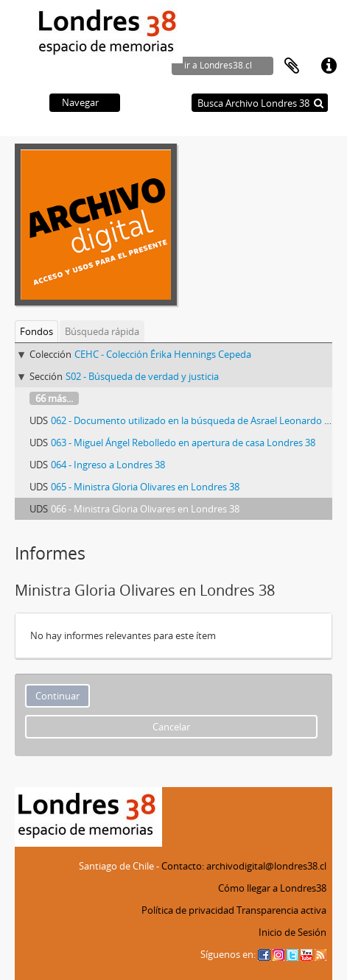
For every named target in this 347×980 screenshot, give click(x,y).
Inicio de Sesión (292, 932)
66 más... (54, 398)
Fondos (36, 331)
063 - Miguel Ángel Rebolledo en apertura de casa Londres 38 (183, 442)
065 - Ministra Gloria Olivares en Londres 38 (145, 486)
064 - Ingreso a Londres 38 (108, 464)
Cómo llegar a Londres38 (272, 888)
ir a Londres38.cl (218, 65)
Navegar (80, 102)
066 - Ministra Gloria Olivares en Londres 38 (145, 508)
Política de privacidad (187, 910)
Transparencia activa (281, 910)
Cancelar (171, 726)
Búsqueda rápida (102, 331)
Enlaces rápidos (328, 66)
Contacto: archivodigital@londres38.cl (243, 866)
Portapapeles (291, 66)
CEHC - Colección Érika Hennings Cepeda (162, 354)
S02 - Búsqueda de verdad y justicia (142, 376)
